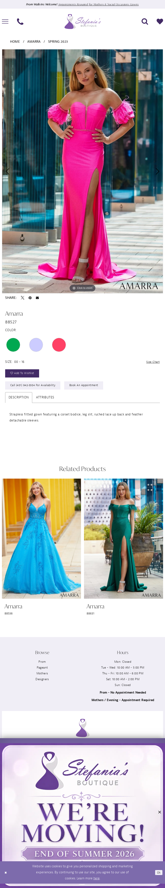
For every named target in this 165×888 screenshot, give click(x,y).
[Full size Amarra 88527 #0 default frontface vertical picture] (82, 171)
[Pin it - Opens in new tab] (30, 298)
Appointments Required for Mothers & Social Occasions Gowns (99, 4)
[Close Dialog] (6, 877)
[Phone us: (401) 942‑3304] (20, 21)
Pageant (42, 671)
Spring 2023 (58, 42)
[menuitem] (20, 21)
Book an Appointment (90, 388)
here (96, 883)
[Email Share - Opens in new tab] (37, 298)
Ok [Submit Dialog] (158, 877)
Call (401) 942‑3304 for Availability (35, 388)
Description (19, 401)
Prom (42, 665)
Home (15, 42)
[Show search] (144, 21)
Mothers (42, 677)
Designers (42, 682)
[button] (159, 813)
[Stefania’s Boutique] (82, 21)
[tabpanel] (82, 171)
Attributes (45, 401)
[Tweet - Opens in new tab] (22, 298)
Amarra (33, 42)
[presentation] (41, 542)
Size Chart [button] (152, 362)
